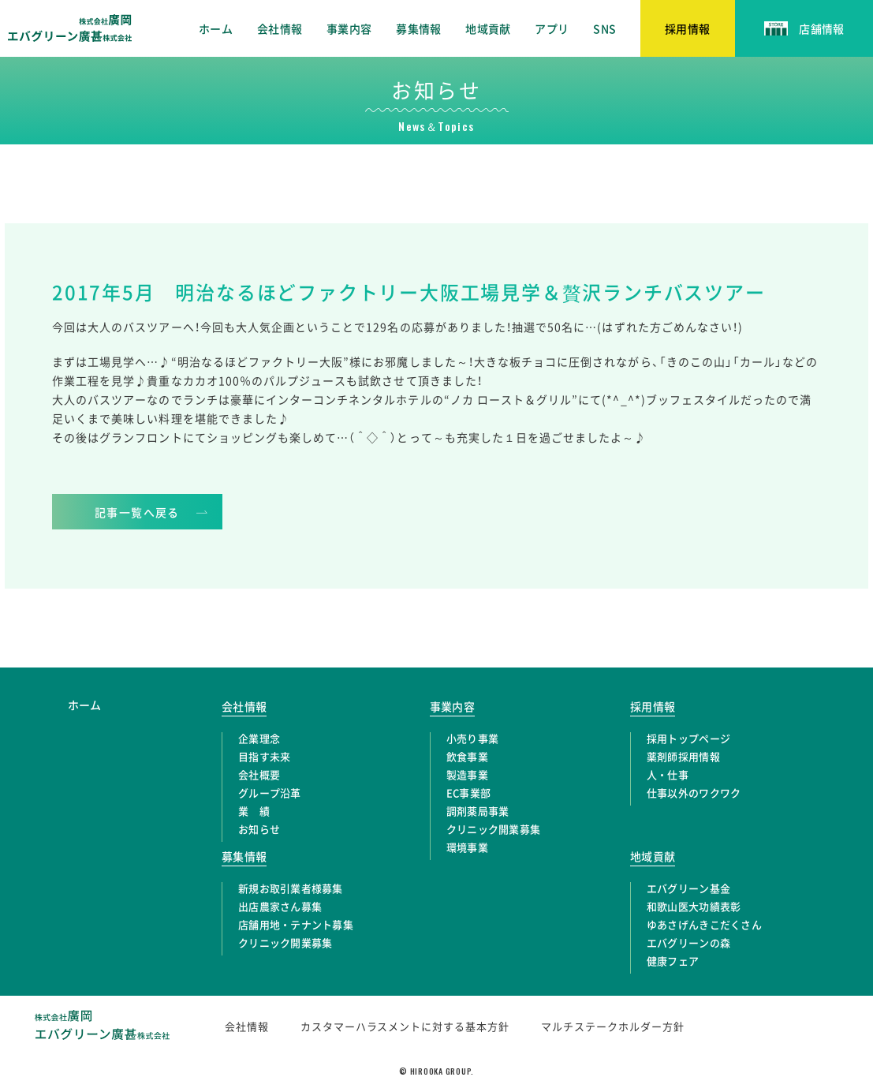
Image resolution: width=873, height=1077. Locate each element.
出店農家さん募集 (280, 906)
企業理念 (259, 738)
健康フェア (673, 960)
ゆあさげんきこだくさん (704, 924)
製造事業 (467, 774)
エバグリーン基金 (688, 888)
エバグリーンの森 (688, 942)
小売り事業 (472, 738)
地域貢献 (487, 28)
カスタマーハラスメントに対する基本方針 (405, 1026)
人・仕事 (667, 774)
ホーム (216, 28)
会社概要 (259, 774)
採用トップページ (688, 738)
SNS (604, 28)
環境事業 (467, 847)
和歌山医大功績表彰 (694, 906)
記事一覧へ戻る (137, 512)
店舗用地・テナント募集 (295, 924)
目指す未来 (264, 756)
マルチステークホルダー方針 (613, 1026)
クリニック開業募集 (493, 829)
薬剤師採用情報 (683, 756)
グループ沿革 (269, 792)
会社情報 (279, 28)
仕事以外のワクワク (694, 792)
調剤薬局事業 (477, 811)
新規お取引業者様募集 (290, 888)
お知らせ (259, 829)
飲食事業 (467, 756)
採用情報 (652, 706)
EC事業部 (468, 792)
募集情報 (418, 28)
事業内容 (348, 28)
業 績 (254, 811)
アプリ (552, 28)
